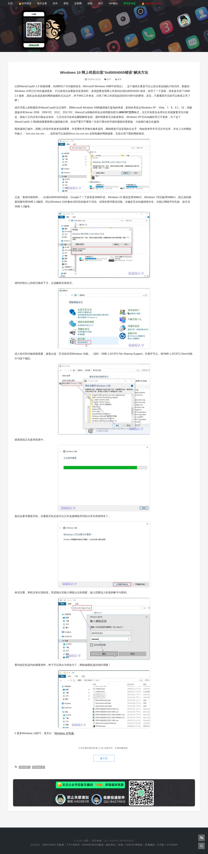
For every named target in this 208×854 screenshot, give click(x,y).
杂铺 (120, 844)
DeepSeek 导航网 (53, 844)
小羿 (85, 840)
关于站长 (97, 840)
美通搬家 (150, 844)
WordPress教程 (93, 844)
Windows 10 (38, 767)
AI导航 (160, 844)
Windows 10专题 (64, 733)
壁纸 (66, 3)
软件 (55, 3)
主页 (10, 3)
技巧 (100, 3)
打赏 (104, 758)
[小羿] (101, 748)
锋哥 (119, 79)
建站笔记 (111, 844)
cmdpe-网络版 (134, 844)
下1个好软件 (73, 844)
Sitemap (172, 844)
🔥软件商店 (25, 3)
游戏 (89, 3)
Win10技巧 (24, 767)
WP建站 (113, 3)
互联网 (78, 3)
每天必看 (42, 3)
